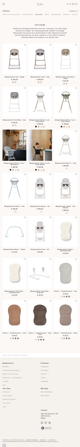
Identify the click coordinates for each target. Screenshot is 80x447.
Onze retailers (7, 395)
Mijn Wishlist (45, 395)
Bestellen (5, 366)
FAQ (3, 385)
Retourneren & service (10, 374)
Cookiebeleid (51, 440)
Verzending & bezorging (10, 370)
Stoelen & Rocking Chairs (11, 14)
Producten (6, 392)
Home (4, 355)
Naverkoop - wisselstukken (12, 377)
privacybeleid (28, 441)
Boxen (47, 14)
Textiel (43, 377)
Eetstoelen (39, 14)
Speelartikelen (56, 14)
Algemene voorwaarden (32, 440)
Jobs (4, 406)
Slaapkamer (45, 366)
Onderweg (44, 381)
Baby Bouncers (27, 14)
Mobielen (66, 14)
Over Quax (6, 403)
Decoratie (75, 14)
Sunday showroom (9, 399)
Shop (9, 355)
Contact (5, 381)
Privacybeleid (43, 440)
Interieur (6, 11)
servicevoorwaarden (39, 441)
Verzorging (44, 370)
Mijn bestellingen (47, 392)
